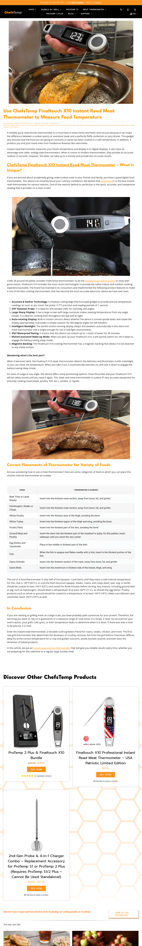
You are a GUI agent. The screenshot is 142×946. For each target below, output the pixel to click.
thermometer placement (118, 123)
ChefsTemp (9, 121)
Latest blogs (45, 121)
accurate (22, 123)
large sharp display (78, 123)
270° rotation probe (13, 123)
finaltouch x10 (43, 123)
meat (102, 123)
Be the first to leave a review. (105, 776)
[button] (121, 9)
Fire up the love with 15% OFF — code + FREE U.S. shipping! (71, 2)
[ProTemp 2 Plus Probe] (36, 819)
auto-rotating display (32, 123)
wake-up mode (130, 123)
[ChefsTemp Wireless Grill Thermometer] (36, 716)
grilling (50, 123)
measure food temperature (93, 123)
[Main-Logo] (13, 12)
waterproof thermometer (10, 125)
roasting (107, 123)
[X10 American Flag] (105, 716)
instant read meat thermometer (62, 123)
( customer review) (42, 771)
